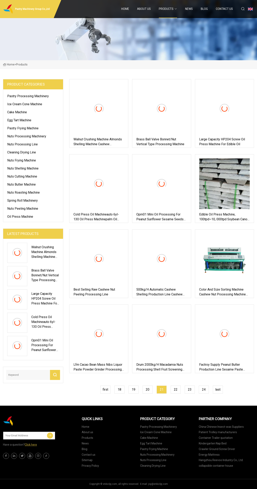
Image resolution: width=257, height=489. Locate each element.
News (189, 8)
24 (204, 389)
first (105, 389)
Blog (204, 8)
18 (119, 389)
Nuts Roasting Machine (23, 192)
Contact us (224, 8)
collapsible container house (216, 465)
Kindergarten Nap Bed (212, 443)
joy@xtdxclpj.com (158, 484)
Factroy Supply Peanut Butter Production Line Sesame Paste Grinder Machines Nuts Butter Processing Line (221, 367)
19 (133, 389)
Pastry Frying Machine (23, 128)
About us (144, 8)
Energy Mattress (209, 454)
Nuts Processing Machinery (26, 136)
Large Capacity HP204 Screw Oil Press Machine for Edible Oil (222, 141)
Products (166, 8)
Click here (31, 444)
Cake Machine (17, 112)
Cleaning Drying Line (21, 152)
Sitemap (87, 460)
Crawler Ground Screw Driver (217, 449)
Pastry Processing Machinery (28, 96)
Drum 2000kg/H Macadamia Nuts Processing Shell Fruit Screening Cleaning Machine (159, 367)
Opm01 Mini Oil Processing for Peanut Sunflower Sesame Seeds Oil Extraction (160, 217)
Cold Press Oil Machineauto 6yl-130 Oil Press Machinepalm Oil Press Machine (96, 217)
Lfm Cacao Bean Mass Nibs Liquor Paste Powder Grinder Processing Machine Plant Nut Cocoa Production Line (97, 367)
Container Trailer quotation (216, 437)
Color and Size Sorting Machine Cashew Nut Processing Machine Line (222, 292)
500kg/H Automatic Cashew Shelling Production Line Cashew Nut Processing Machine (159, 292)
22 (175, 389)
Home (125, 8)
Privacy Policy (90, 465)
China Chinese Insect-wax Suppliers (221, 426)
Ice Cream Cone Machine (24, 104)
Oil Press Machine (20, 216)
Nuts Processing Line (22, 144)
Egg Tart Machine (19, 120)
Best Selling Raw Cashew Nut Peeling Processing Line (94, 292)
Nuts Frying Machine (21, 160)
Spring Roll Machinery (22, 200)
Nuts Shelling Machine (23, 168)
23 (190, 389)
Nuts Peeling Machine (22, 208)
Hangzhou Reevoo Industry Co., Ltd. (221, 460)
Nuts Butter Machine (21, 184)
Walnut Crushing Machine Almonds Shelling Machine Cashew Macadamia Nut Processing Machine (97, 142)
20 (147, 389)
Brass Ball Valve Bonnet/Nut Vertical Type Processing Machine (160, 141)
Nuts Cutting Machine (22, 176)
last (217, 389)
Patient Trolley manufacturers (218, 432)
